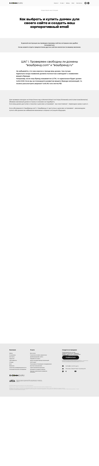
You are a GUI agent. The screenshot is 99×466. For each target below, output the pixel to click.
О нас (62, 3)
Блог (73, 3)
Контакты (79, 3)
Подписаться (70, 357)
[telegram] (88, 3)
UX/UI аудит (33, 362)
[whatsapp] (86, 3)
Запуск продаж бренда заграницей (39, 360)
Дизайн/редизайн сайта (36, 356)
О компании (12, 355)
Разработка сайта (35, 358)
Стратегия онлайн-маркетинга (38, 355)
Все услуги (33, 353)
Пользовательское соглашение (17, 369)
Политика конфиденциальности (17, 367)
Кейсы (68, 3)
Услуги (56, 3)
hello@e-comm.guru (72, 366)
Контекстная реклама (36, 365)
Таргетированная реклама (37, 367)
